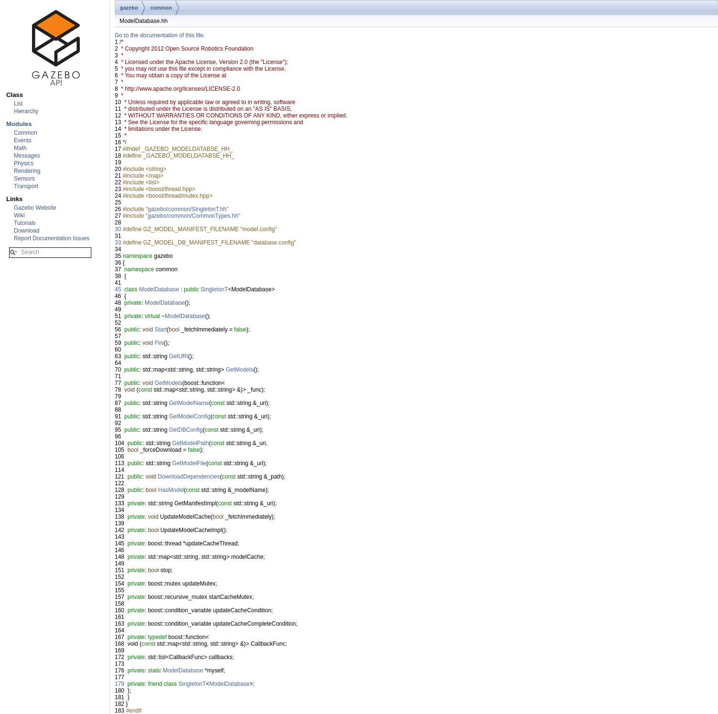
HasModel (171, 490)
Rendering (27, 171)
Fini (158, 343)
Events (23, 140)
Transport (26, 186)
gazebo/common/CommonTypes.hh (193, 216)
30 (118, 229)
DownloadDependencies (189, 476)
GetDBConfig (186, 429)
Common (25, 132)
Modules (19, 124)
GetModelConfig (189, 416)
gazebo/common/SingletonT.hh (187, 209)
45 (118, 289)
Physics (23, 163)
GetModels (239, 369)
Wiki (19, 215)
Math (20, 148)
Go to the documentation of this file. (160, 35)
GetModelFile (189, 463)
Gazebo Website (35, 207)
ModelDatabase (159, 289)
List (18, 103)
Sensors (24, 178)
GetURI (178, 356)
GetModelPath (190, 443)
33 (118, 242)
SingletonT (214, 289)
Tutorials (25, 223)
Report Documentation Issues (51, 238)
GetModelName (189, 403)
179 (119, 684)
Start (160, 329)
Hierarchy (26, 111)
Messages (27, 155)
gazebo (129, 8)
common (161, 8)
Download (26, 230)
